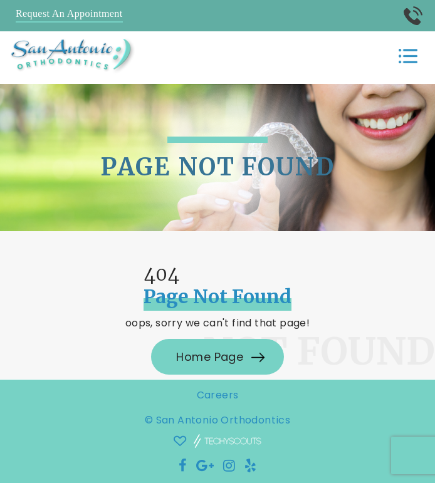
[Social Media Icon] (183, 465)
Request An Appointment (69, 13)
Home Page (211, 357)
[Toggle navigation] (408, 56)
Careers (218, 395)
